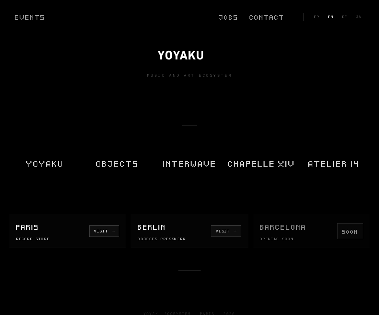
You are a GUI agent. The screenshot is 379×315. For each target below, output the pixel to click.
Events (30, 17)
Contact (267, 17)
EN (330, 16)
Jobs (228, 17)
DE (344, 16)
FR (316, 16)
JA (358, 16)
